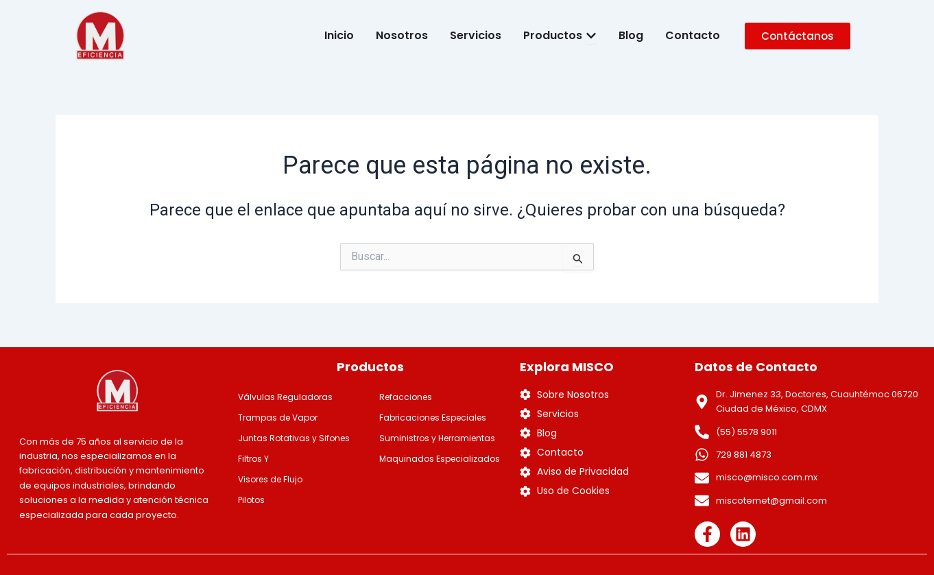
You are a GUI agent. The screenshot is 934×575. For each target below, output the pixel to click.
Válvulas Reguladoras (285, 397)
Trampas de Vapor (278, 417)
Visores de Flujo (270, 479)
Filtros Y (253, 459)
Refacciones (405, 397)
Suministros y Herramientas (437, 438)
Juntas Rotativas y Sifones (294, 438)
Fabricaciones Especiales (432, 417)
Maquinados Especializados (439, 459)
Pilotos (251, 500)
